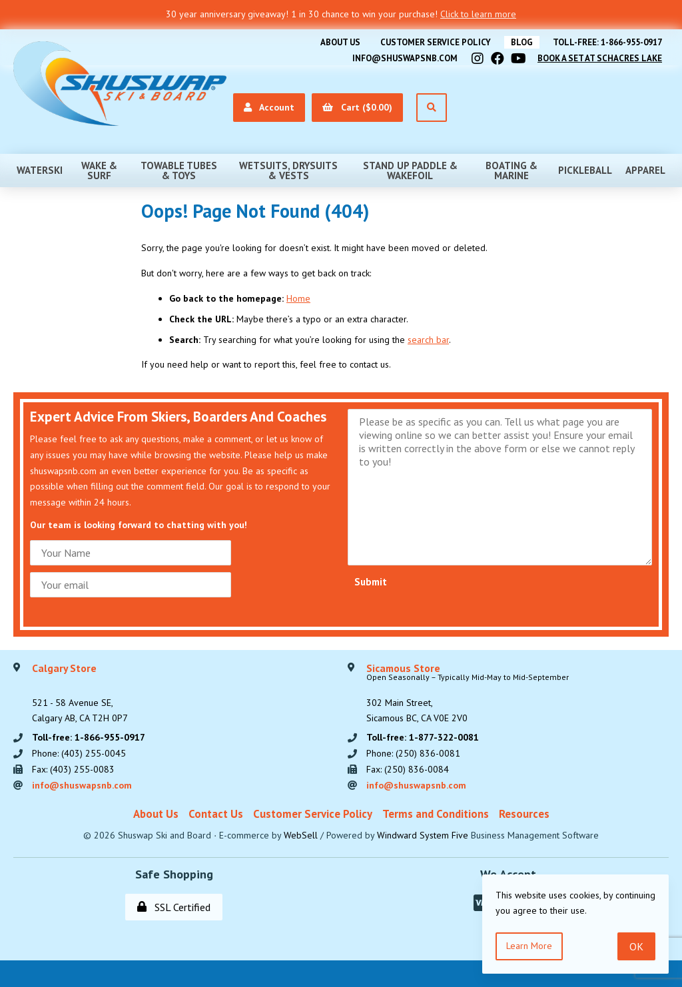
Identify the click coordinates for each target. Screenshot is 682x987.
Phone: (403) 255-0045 (79, 753)
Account (269, 107)
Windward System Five (422, 835)
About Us (340, 42)
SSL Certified (173, 907)
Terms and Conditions (435, 814)
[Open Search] (431, 107)
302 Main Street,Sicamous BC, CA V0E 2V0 (467, 694)
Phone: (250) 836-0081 (413, 753)
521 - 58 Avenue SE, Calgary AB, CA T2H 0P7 (80, 694)
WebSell (301, 835)
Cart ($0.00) (357, 107)
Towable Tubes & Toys (179, 170)
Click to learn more (478, 14)
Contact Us (215, 814)
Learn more (529, 946)
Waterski (40, 170)
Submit (370, 581)
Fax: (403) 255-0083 (73, 769)
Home (298, 298)
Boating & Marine (511, 170)
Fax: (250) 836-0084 (407, 769)
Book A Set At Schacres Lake (599, 58)
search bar (428, 340)
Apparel (645, 170)
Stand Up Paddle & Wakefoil (410, 170)
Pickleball (585, 170)
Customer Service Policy (435, 42)
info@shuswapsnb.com (405, 58)
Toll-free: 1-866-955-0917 (607, 42)
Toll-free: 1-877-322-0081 (422, 737)
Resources (524, 814)
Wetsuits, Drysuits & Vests (288, 170)
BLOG (522, 42)
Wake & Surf (99, 170)
